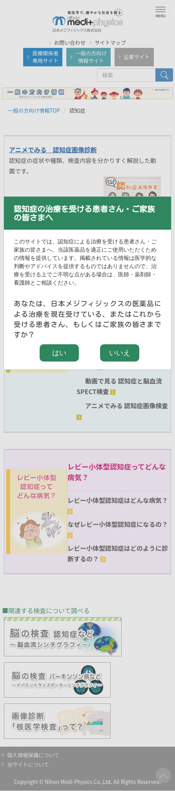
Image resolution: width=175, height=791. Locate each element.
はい (59, 353)
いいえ (119, 353)
